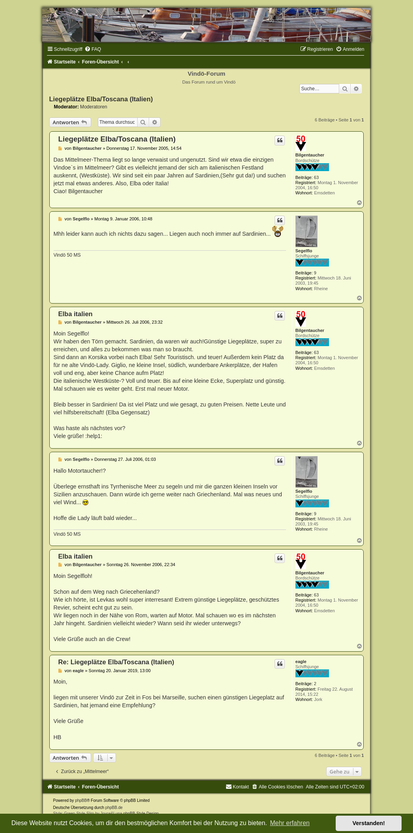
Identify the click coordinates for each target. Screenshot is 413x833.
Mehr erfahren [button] (290, 823)
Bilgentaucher (309, 155)
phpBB (81, 800)
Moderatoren (93, 107)
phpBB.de (114, 807)
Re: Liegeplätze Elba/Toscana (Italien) (116, 661)
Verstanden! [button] (369, 823)
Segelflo (303, 250)
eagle (300, 661)
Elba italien (75, 313)
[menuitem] (92, 49)
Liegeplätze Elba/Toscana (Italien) (101, 98)
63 (316, 177)
